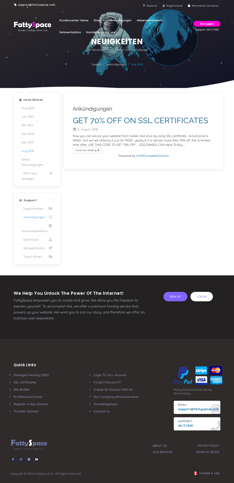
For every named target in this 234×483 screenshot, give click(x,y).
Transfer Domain (26, 411)
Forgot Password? (107, 382)
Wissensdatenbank (150, 20)
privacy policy (208, 445)
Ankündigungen (121, 20)
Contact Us (102, 411)
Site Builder (22, 390)
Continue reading (87, 150)
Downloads (37, 239)
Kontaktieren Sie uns (100, 32)
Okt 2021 (27, 125)
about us (159, 445)
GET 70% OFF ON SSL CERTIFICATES (140, 120)
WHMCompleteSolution (152, 156)
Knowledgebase (105, 404)
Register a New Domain (31, 404)
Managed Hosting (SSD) (31, 375)
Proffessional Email (28, 397)
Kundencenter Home (73, 20)
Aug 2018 (28, 151)
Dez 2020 (28, 133)
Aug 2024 (28, 108)
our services (162, 452)
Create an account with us (113, 390)
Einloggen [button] (207, 24)
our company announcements (116, 397)
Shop (99, 20)
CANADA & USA (206, 473)
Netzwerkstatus (70, 32)
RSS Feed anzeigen (37, 175)
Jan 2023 (28, 116)
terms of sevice (207, 452)
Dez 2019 (28, 142)
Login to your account (110, 375)
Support (96, 64)
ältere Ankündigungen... (33, 161)
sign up (175, 296)
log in (201, 296)
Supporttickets (37, 208)
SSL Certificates (25, 382)
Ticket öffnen (37, 256)
